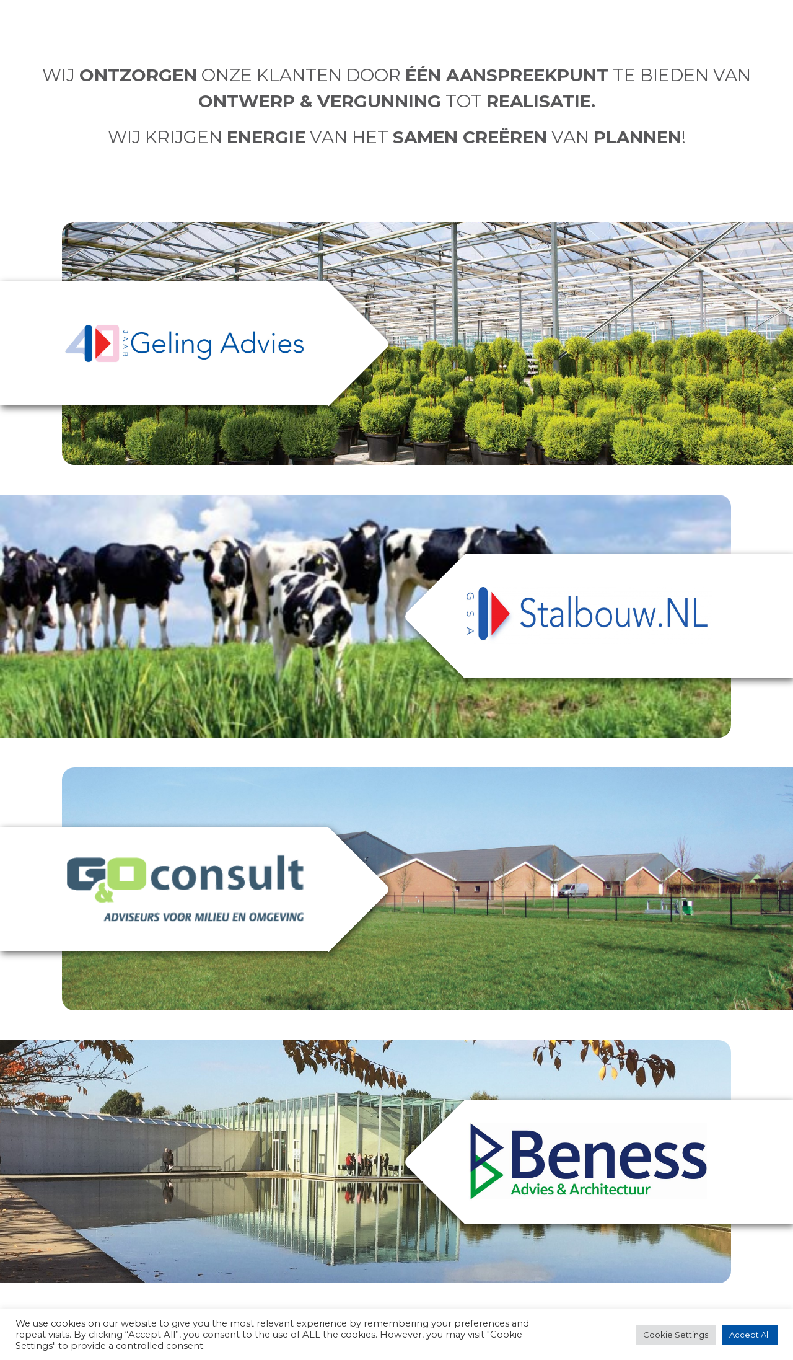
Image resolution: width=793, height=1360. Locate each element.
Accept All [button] (749, 1335)
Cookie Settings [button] (675, 1335)
